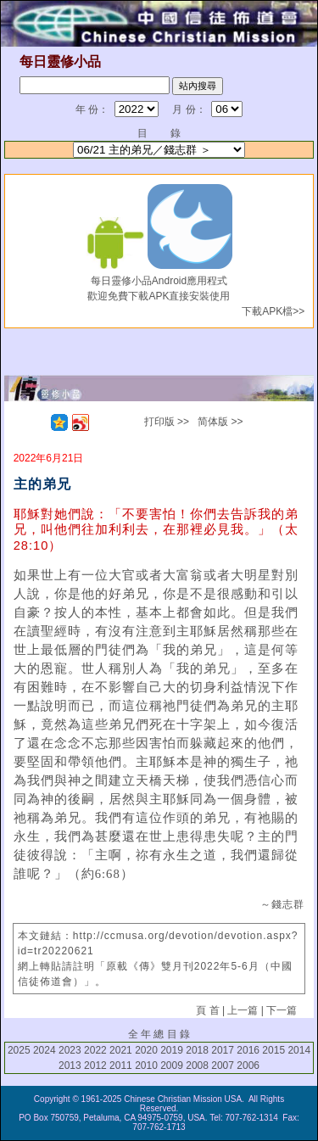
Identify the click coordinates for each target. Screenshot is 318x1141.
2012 (95, 1065)
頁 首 (207, 1010)
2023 (70, 1050)
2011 (120, 1065)
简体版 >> (220, 422)
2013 (70, 1065)
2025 (19, 1050)
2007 (222, 1065)
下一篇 (281, 1010)
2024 (44, 1050)
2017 (222, 1050)
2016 (248, 1050)
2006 (248, 1065)
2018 (197, 1050)
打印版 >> (166, 422)
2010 (146, 1065)
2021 (120, 1050)
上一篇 (242, 1010)
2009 (171, 1065)
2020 (146, 1050)
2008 (197, 1065)
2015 (273, 1050)
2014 (298, 1050)
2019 (171, 1050)
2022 (95, 1050)
